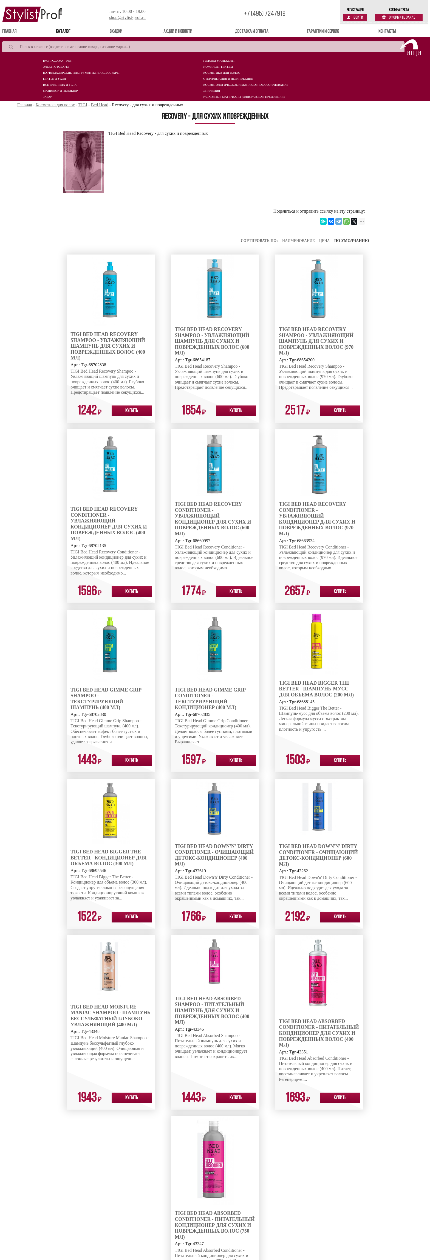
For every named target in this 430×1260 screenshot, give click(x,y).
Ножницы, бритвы (218, 66)
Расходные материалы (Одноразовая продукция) (244, 96)
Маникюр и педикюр (60, 90)
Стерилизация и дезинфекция (228, 78)
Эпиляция (211, 90)
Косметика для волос (221, 72)
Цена (324, 241)
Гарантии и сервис (323, 31)
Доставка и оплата (251, 31)
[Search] (203, 46)
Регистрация (355, 10)
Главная (17, 31)
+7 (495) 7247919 (264, 14)
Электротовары (56, 66)
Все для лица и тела (60, 84)
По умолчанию (351, 241)
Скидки (116, 31)
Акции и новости (177, 31)
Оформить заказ (398, 17)
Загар (47, 96)
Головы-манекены (218, 60)
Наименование (298, 241)
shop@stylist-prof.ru (127, 17)
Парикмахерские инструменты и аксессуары (81, 72)
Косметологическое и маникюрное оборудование (245, 84)
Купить (131, 410)
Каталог (63, 31)
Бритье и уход (54, 78)
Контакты (387, 31)
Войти (355, 17)
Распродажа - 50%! (57, 60)
